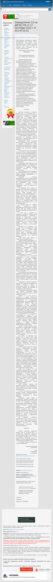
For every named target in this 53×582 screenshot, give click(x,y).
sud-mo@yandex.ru (24, 472)
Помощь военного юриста (14, 1)
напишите (38, 555)
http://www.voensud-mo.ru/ (26, 470)
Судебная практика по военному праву (7, 52)
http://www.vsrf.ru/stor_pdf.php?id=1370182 (25, 455)
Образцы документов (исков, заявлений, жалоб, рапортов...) (6, 32)
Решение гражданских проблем (13, 123)
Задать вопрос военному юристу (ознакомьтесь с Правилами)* (13, 17)
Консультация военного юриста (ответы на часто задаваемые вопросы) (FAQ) (7, 42)
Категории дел (17, 5)
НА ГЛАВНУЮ (6, 106)
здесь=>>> (16, 531)
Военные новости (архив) (6, 101)
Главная (17, 14)
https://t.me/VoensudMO (18, 529)
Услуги (24, 5)
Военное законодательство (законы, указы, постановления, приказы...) (7, 61)
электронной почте (45, 533)
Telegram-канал (9, 529)
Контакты (30, 5)
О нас (10, 5)
